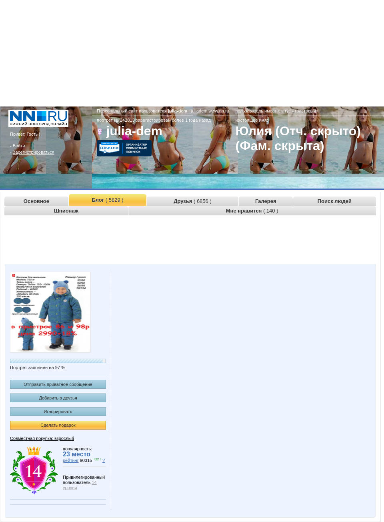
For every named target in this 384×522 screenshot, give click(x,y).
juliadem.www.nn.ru (210, 110)
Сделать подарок (58, 425)
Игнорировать (58, 411)
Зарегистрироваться (33, 152)
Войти (19, 145)
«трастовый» (305, 110)
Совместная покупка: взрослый (42, 438)
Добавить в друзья (58, 398)
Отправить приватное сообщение (58, 384)
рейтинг (71, 460)
